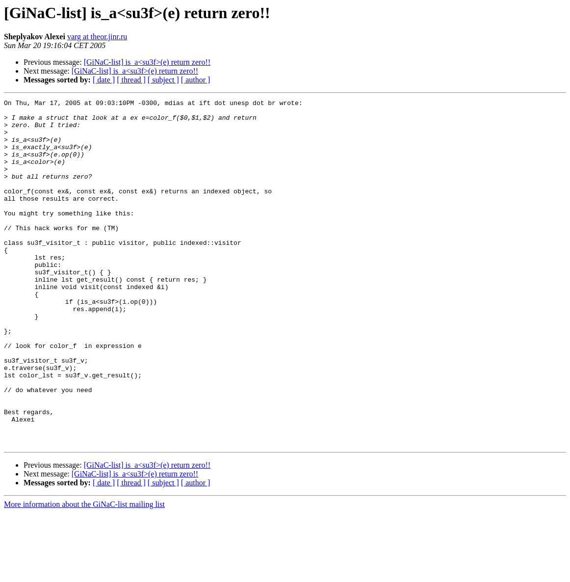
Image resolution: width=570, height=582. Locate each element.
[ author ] (195, 80)
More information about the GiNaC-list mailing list (84, 573)
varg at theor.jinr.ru (97, 36)
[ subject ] (163, 80)
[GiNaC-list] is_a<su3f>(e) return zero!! (147, 62)
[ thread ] (131, 80)
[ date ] (104, 80)
